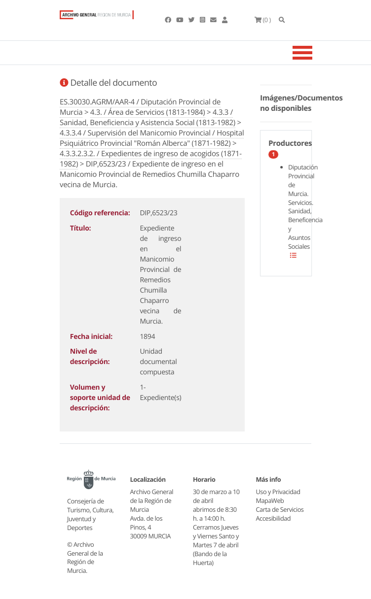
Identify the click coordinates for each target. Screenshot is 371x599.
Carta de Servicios (280, 509)
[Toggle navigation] (315, 53)
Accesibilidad (273, 518)
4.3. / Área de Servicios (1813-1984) (147, 112)
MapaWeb (270, 500)
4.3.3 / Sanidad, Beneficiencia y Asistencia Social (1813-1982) (147, 117)
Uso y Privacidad (278, 491)
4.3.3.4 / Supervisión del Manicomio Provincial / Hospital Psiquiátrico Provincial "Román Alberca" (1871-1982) (152, 138)
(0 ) (263, 19)
